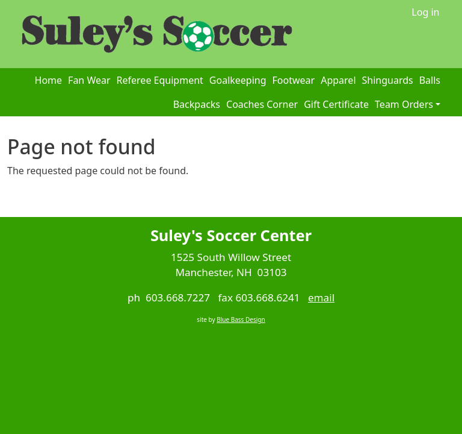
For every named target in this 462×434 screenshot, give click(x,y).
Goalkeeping (237, 80)
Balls (429, 80)
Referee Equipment (160, 80)
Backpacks (196, 104)
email (321, 297)
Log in (425, 12)
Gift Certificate (336, 104)
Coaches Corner (262, 104)
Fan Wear (89, 80)
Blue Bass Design (241, 319)
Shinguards (387, 80)
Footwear (294, 80)
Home (49, 80)
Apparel (338, 80)
